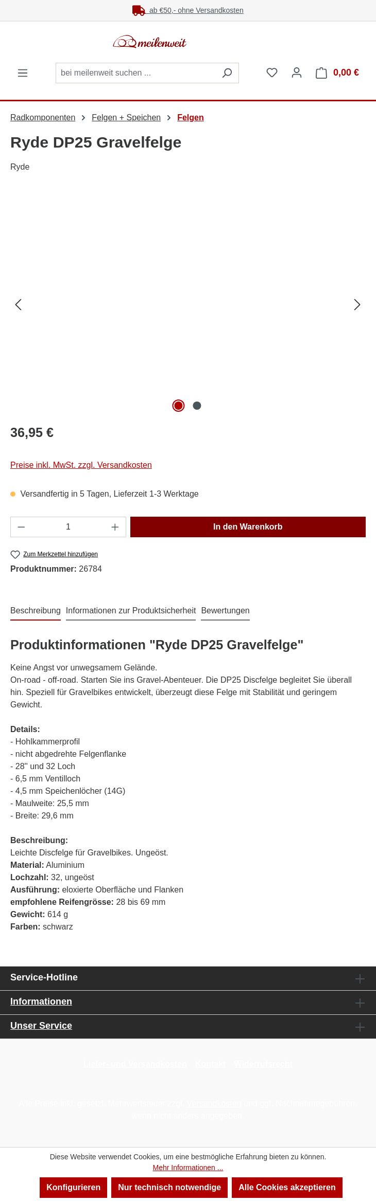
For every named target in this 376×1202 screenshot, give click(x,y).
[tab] (35, 611)
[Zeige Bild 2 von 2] (197, 406)
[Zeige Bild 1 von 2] (178, 406)
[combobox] (135, 73)
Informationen (41, 1001)
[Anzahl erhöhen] (115, 527)
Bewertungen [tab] (225, 610)
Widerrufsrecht (263, 1064)
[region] (188, 304)
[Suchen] (227, 73)
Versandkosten (214, 1103)
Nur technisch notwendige (169, 1187)
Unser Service (41, 1026)
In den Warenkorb (248, 526)
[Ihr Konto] (296, 72)
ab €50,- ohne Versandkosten (188, 10)
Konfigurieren (73, 1187)
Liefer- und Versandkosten (135, 1064)
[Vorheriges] (18, 304)
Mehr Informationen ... (188, 1167)
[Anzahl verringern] (21, 527)
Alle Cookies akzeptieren (287, 1187)
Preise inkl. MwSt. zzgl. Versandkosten (81, 465)
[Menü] (22, 73)
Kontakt (210, 1064)
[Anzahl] (68, 527)
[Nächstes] (357, 304)
